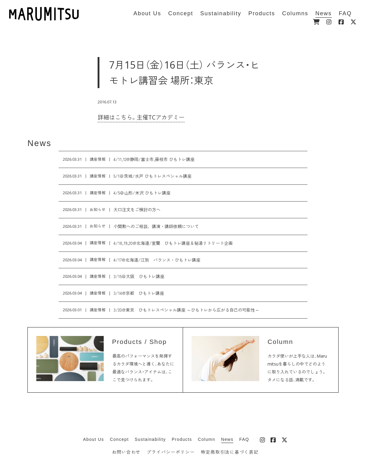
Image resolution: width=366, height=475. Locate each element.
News (39, 143)
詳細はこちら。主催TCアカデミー (141, 117)
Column (206, 439)
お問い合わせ (126, 452)
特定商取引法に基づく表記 (230, 452)
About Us (93, 439)
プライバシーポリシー (171, 452)
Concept (119, 439)
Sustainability (150, 439)
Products (182, 439)
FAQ (244, 439)
